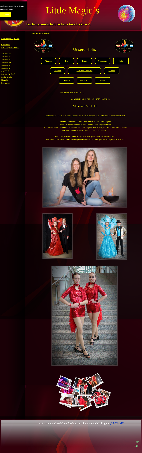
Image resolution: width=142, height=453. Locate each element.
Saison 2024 (6, 56)
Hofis (121, 61)
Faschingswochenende (10, 47)
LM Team (57, 71)
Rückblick (5, 71)
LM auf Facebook (8, 74)
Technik (112, 71)
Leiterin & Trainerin (84, 71)
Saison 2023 (6, 59)
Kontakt (4, 80)
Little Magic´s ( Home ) (10, 39)
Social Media (6, 77)
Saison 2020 (6, 65)
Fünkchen (48, 61)
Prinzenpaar (102, 61)
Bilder (102, 80)
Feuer (84, 61)
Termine (66, 80)
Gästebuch (5, 44)
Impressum (5, 83)
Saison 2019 (6, 68)
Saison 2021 (6, 62)
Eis (66, 61)
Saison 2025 (6, 53)
